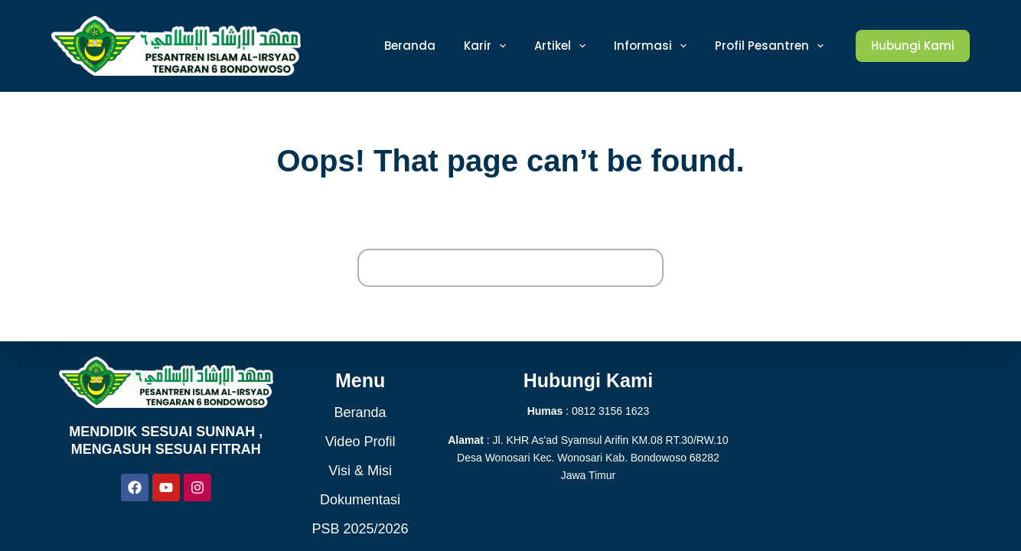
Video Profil (360, 441)
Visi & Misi (360, 470)
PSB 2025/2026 (360, 528)
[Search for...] (491, 268)
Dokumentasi (360, 499)
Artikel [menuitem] (563, 46)
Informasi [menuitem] (653, 46)
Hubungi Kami (912, 45)
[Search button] (644, 268)
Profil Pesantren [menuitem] (772, 46)
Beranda (360, 412)
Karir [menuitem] (488, 46)
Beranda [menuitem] (409, 45)
